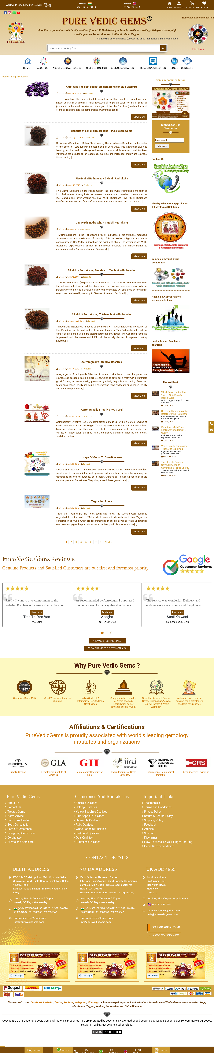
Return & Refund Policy (159, 816)
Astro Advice (16, 816)
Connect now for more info (164, 936)
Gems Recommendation (170, 80)
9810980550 (35, 914)
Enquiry (161, 1050)
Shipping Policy (154, 821)
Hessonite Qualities (88, 821)
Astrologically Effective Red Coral (102, 409)
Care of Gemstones (20, 830)
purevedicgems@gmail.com (30, 920)
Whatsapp (93, 1003)
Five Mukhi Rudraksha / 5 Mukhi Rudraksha (101, 178)
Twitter (58, 1003)
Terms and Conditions (158, 808)
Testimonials (152, 803)
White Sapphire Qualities (92, 830)
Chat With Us (63, 1050)
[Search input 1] (104, 48)
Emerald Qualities (87, 803)
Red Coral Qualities (88, 834)
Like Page (18, 977)
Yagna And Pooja (101, 501)
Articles (149, 830)
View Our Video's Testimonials (107, 648)
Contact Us (14, 808)
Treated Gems (16, 812)
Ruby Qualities (85, 825)
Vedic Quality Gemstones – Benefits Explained (174, 447)
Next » (108, 542)
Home (5, 76)
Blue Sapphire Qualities (91, 816)
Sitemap (149, 834)
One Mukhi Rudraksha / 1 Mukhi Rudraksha (101, 222)
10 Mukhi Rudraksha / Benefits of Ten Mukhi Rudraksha (101, 270)
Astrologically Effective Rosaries (101, 362)
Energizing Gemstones (22, 834)
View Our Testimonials (107, 641)
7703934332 (20, 914)
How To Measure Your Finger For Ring (169, 843)
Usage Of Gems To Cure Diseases (101, 457)
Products (89, 93)
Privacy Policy (153, 812)
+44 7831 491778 (159, 906)
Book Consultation (19, 825)
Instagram (80, 1003)
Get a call (33, 1050)
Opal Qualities (85, 839)
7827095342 (50, 914)
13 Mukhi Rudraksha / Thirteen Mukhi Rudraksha (101, 314)
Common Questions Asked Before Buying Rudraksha (175, 412)
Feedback (150, 825)
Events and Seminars (21, 843)
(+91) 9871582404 (26, 910)
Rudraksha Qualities (88, 843)
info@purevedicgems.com (29, 924)
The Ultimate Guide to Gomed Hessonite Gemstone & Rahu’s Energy (175, 465)
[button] (96, 63)
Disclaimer (151, 839)
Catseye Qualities (87, 808)
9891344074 (61, 910)
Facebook (36, 1003)
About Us (13, 803)
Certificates (15, 839)
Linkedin (48, 1003)
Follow (155, 977)
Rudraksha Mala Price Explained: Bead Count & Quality (173, 430)
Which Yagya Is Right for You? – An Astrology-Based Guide (173, 395)
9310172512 (46, 910)
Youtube (68, 1003)
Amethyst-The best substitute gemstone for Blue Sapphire (101, 86)
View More (139, 117)
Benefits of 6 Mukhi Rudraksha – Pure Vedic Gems (101, 130)
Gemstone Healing (19, 821)
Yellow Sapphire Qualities (92, 812)
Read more (37, 612)
